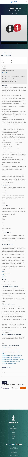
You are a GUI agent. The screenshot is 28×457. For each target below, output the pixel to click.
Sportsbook (4, 275)
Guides (13, 432)
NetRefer (5, 73)
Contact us (14, 449)
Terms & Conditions (14, 448)
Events (13, 436)
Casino (3, 271)
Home (2, 52)
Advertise (14, 451)
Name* (3, 369)
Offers (13, 434)
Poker (3, 274)
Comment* (3, 372)
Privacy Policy (14, 452)
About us (14, 447)
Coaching (13, 430)
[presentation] (10, 379)
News (13, 438)
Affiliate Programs (7, 52)
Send (4, 382)
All (2, 277)
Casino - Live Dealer (6, 272)
